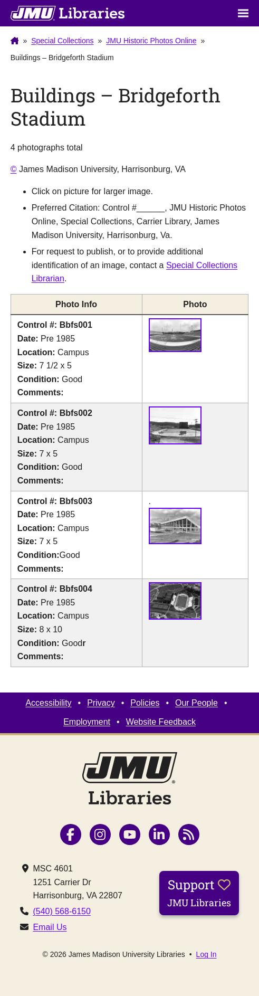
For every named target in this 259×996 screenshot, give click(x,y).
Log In (206, 954)
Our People (196, 702)
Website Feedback (161, 721)
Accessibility (48, 702)
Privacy (100, 702)
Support (199, 892)
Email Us (49, 927)
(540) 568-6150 (61, 911)
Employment (86, 721)
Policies (144, 702)
